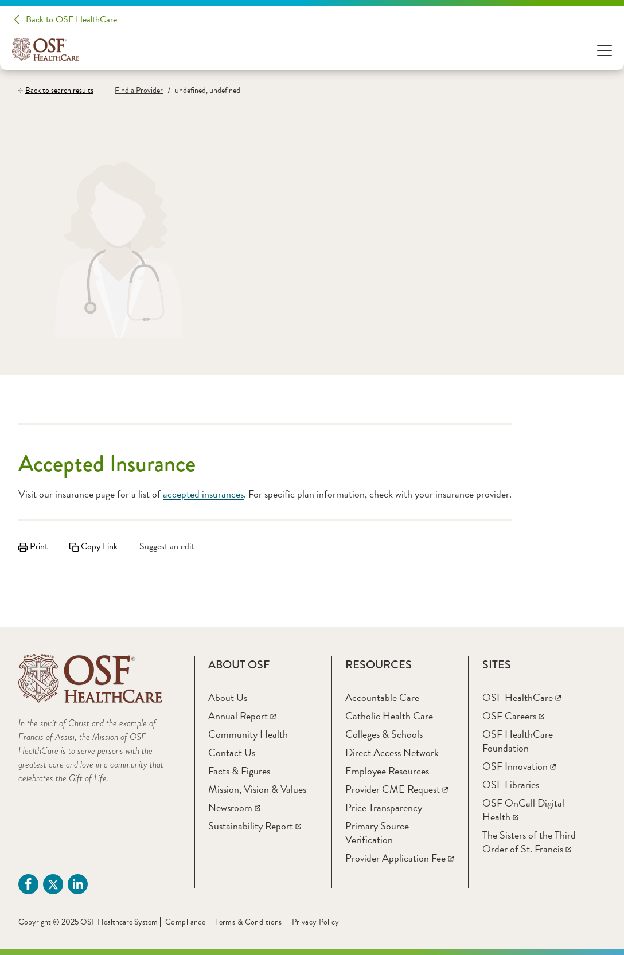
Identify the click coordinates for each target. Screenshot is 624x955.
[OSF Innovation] (519, 766)
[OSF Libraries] (510, 784)
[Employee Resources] (387, 770)
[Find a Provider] (133, 90)
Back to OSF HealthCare (71, 19)
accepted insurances (203, 494)
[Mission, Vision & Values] (257, 789)
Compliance (185, 922)
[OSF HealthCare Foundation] (517, 741)
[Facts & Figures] (239, 770)
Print (33, 546)
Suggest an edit (166, 546)
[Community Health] (248, 734)
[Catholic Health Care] (389, 715)
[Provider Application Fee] (399, 858)
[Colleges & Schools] (384, 734)
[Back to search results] (61, 90)
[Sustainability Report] (254, 825)
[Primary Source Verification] (377, 832)
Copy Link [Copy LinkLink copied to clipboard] (93, 546)
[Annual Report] (242, 715)
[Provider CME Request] (396, 789)
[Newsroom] (234, 807)
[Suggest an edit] (168, 546)
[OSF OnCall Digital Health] (523, 809)
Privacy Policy (316, 922)
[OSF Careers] (513, 715)
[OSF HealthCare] (521, 697)
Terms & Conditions (248, 922)
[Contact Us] (231, 752)
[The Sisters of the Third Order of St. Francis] (529, 841)
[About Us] (227, 697)
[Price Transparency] (383, 807)
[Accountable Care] (382, 697)
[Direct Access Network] (392, 752)
